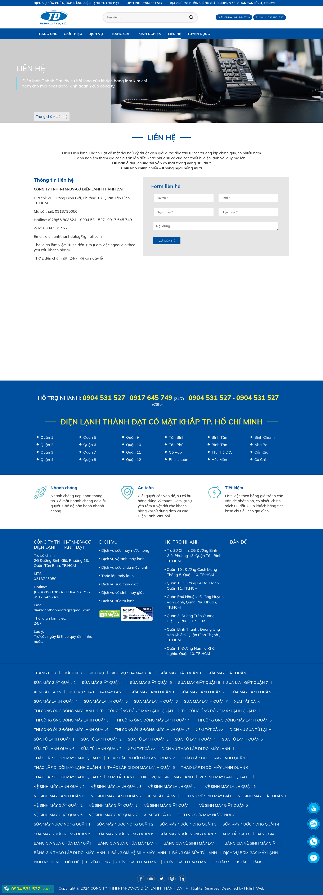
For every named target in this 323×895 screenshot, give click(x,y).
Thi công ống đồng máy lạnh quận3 (71, 720)
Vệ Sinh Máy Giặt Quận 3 (113, 805)
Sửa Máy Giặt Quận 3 (229, 672)
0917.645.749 (46, 596)
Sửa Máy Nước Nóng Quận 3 (188, 824)
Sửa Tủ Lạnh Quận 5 (242, 739)
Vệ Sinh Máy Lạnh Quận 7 (116, 795)
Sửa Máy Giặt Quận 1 (180, 672)
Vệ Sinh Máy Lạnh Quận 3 (116, 786)
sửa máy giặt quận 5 (151, 682)
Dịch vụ (96, 672)
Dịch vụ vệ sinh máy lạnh (123, 558)
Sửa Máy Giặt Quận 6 (199, 682)
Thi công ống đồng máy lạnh (64, 710)
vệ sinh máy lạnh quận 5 (230, 786)
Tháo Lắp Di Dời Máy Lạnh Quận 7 (67, 776)
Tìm (191, 17)
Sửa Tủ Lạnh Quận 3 (148, 739)
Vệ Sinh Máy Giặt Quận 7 (113, 814)
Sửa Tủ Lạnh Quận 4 (195, 739)
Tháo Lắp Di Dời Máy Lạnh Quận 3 (214, 758)
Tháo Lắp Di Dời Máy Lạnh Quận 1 (67, 758)
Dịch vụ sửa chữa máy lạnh (124, 567)
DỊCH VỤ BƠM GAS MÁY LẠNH (250, 852)
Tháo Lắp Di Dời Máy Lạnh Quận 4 (67, 767)
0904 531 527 (103, 397)
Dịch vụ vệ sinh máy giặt (122, 592)
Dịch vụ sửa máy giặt (119, 584)
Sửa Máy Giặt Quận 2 (55, 682)
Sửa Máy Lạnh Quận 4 (56, 701)
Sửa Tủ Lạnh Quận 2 (101, 739)
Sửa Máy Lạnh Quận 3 (252, 691)
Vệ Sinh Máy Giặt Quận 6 (58, 814)
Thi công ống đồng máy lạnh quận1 (137, 710)
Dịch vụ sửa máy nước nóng (125, 550)
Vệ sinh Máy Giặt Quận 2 (58, 805)
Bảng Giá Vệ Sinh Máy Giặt (251, 843)
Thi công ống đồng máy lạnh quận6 (71, 729)
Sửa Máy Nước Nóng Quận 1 (62, 824)
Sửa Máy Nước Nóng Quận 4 (251, 824)
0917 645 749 (151, 397)
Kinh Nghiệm (46, 862)
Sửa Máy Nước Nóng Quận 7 (188, 833)
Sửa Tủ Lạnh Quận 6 (54, 748)
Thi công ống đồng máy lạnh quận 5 (234, 720)
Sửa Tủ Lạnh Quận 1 (54, 739)
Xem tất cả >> (47, 691)
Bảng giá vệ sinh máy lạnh (191, 843)
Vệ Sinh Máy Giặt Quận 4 (168, 805)
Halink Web (254, 888)
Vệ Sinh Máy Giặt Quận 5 (223, 805)
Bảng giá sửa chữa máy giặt (63, 843)
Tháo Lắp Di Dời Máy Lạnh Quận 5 (141, 767)
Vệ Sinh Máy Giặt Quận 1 (262, 795)
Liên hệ (72, 862)
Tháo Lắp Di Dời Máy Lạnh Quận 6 (214, 767)
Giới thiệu (72, 672)
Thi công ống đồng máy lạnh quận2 (218, 710)
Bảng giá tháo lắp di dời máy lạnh (69, 852)
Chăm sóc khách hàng (239, 862)
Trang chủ (44, 116)
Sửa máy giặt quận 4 (103, 682)
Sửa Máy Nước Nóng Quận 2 (125, 824)
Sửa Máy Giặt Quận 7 (247, 682)
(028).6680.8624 (48, 591)
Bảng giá (265, 833)
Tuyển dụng (97, 862)
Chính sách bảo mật (137, 862)
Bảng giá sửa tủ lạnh (194, 852)
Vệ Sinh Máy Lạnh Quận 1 (224, 776)
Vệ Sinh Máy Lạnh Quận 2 (59, 786)
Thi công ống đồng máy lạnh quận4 (152, 720)
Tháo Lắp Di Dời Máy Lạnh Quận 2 (141, 758)
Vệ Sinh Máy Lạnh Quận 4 (173, 786)
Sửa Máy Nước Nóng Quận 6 (125, 833)
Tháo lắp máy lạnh (117, 575)
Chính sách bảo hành (187, 862)
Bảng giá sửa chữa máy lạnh (127, 843)
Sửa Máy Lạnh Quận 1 (152, 691)
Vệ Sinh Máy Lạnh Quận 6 (59, 795)
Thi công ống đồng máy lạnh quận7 (152, 729)
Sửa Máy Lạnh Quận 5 (106, 701)
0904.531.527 (78, 591)
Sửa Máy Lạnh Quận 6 (156, 701)
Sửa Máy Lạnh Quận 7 (206, 701)
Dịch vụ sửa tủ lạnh (118, 600)
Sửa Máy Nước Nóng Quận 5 (62, 833)
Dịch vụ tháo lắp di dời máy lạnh (196, 748)
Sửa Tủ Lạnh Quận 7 (101, 748)
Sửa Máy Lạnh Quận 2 (202, 691)
